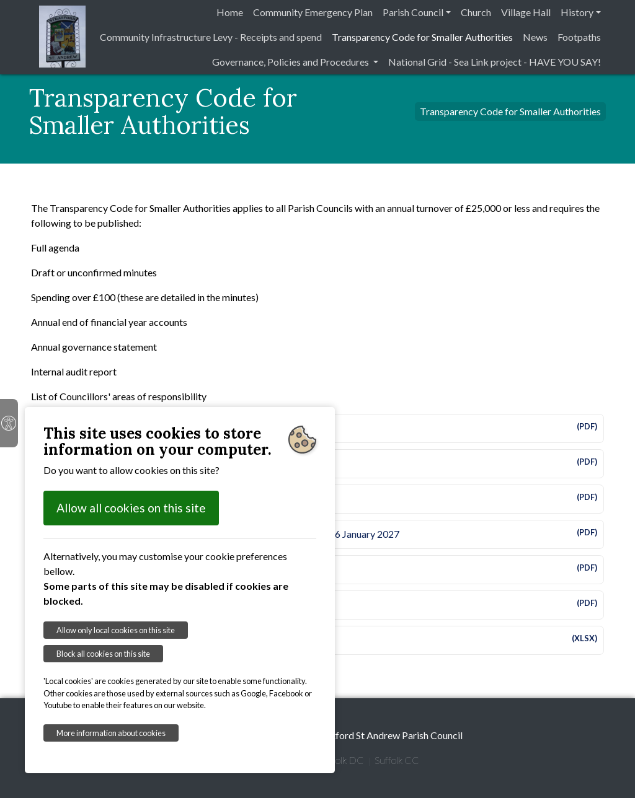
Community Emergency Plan (313, 12)
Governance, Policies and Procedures (291, 62)
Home (229, 12)
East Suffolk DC (331, 760)
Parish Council (413, 12)
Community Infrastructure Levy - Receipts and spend (211, 37)
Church (476, 12)
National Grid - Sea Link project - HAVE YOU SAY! (494, 62)
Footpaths (579, 37)
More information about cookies (111, 733)
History (577, 12)
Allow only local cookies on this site (115, 630)
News (535, 37)
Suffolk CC (397, 760)
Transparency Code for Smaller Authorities (422, 37)
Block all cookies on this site (103, 654)
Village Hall (526, 12)
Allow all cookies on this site (131, 508)
